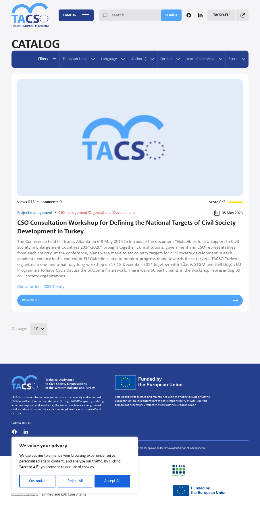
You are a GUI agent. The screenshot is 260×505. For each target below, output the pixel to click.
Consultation (29, 287)
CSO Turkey (53, 287)
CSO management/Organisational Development (96, 213)
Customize (37, 481)
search (171, 15)
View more (130, 300)
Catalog (76, 15)
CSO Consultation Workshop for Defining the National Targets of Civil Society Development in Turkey (126, 227)
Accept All (112, 481)
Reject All (75, 481)
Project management (35, 213)
